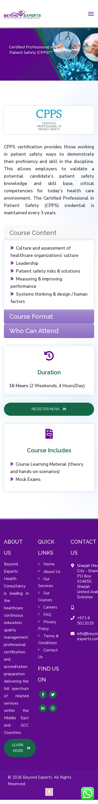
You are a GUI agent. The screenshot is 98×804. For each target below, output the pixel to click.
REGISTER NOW (49, 409)
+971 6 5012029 (85, 620)
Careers (50, 607)
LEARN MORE (21, 748)
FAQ (47, 614)
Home (49, 564)
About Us (51, 571)
